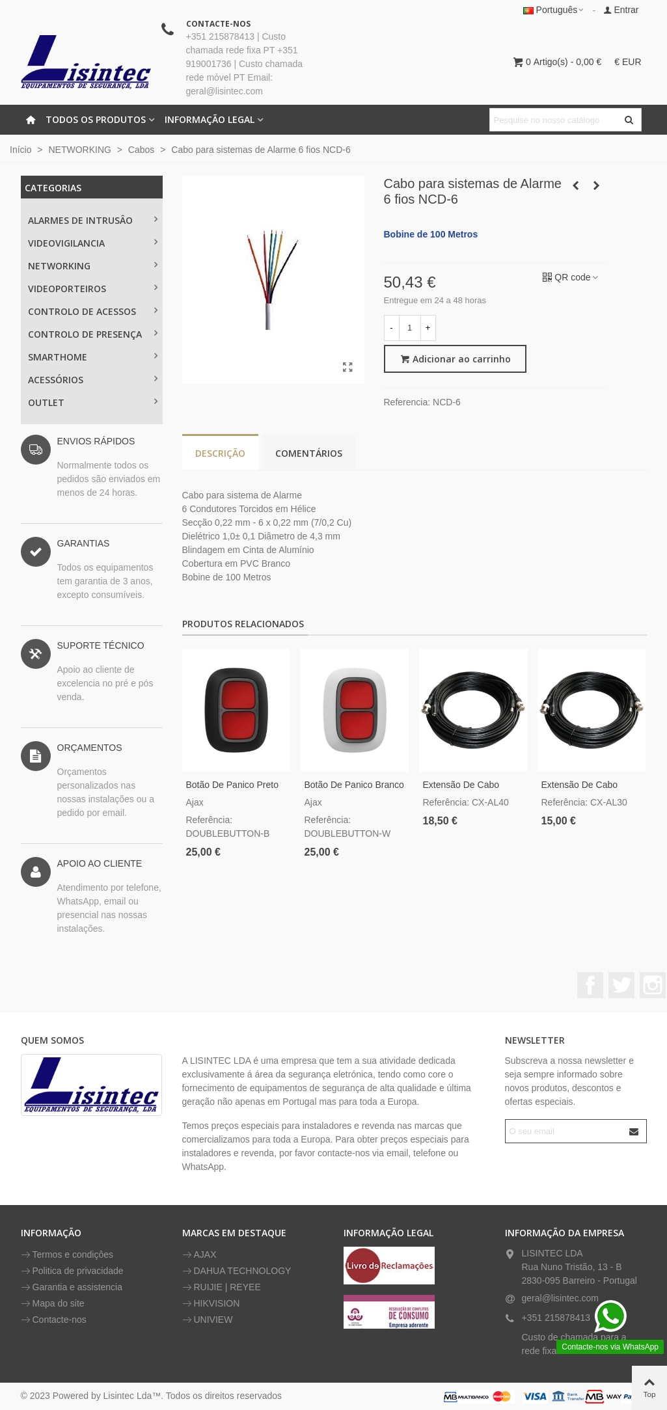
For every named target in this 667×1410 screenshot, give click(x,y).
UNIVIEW (207, 1320)
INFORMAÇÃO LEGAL (209, 119)
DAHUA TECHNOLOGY (237, 1271)
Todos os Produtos (96, 119)
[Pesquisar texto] (554, 120)
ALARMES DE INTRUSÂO (80, 220)
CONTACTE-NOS (218, 23)
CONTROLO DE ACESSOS (82, 311)
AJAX (199, 1255)
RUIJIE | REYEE (221, 1287)
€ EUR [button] (627, 62)
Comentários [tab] (308, 453)
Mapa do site (53, 1303)
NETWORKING (59, 266)
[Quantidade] (410, 328)
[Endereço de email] (564, 1131)
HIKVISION (211, 1303)
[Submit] (634, 1131)
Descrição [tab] (220, 453)
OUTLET (46, 402)
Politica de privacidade (72, 1271)
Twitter (621, 985)
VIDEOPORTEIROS (67, 288)
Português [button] (554, 10)
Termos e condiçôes (67, 1255)
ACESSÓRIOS (55, 379)
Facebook (590, 985)
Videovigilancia (66, 243)
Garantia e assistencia (72, 1287)
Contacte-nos (54, 1320)
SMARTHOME (57, 357)
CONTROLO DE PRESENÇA (85, 334)
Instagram (653, 985)
